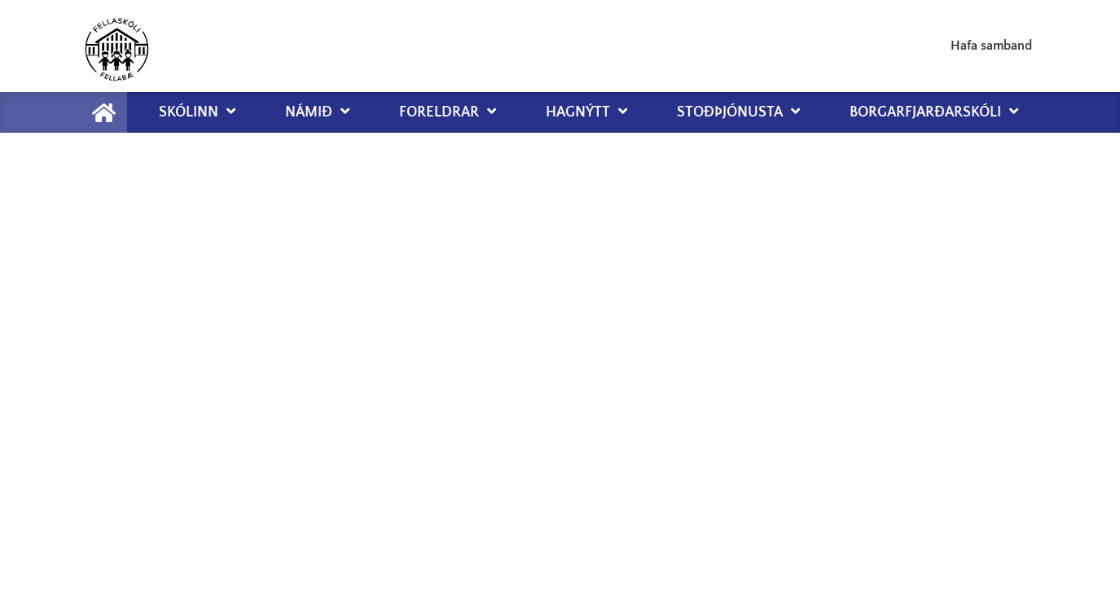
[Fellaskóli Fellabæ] (116, 46)
